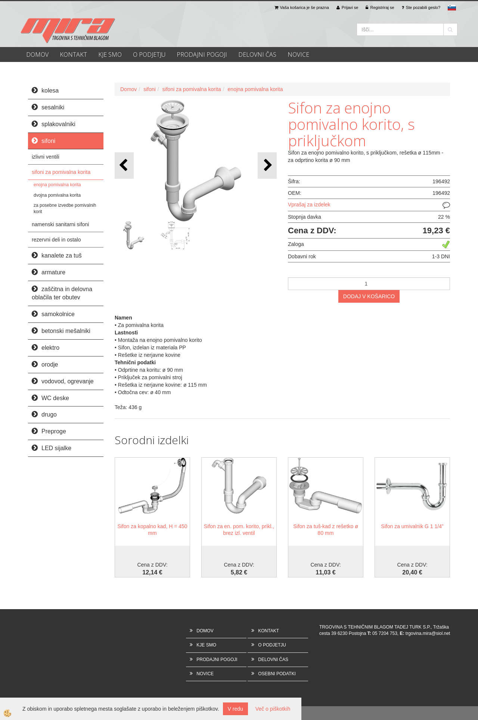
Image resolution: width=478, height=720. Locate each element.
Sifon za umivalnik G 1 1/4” (412, 526)
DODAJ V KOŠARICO (369, 296)
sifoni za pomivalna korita (61, 172)
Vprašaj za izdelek (309, 205)
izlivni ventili (45, 157)
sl (452, 7)
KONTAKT (73, 54)
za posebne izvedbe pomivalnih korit (65, 208)
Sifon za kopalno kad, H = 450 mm (152, 529)
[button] (267, 165)
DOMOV (37, 54)
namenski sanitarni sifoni (60, 224)
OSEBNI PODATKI (276, 673)
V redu (235, 709)
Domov (128, 89)
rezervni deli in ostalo (56, 240)
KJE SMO (110, 54)
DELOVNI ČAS (257, 54)
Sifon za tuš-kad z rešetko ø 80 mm (325, 529)
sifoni (149, 89)
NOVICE (298, 54)
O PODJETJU (149, 54)
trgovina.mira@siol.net (428, 633)
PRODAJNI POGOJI (202, 54)
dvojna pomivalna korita (57, 195)
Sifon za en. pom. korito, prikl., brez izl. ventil (239, 529)
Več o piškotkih (272, 709)
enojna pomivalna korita (57, 184)
